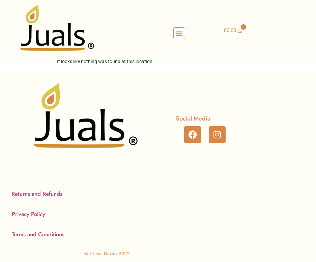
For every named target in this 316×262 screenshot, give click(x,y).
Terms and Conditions (38, 234)
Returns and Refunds (36, 194)
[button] (179, 33)
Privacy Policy (28, 214)
